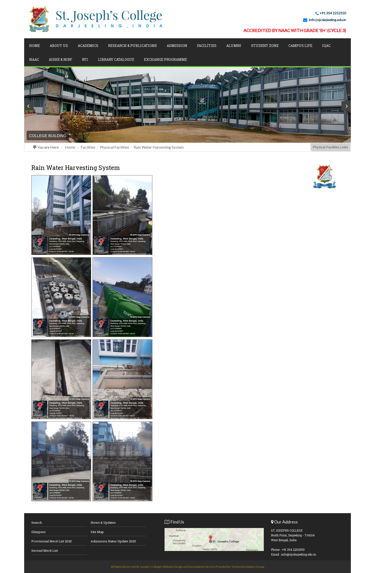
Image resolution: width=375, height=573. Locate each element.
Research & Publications (132, 45)
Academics (88, 45)
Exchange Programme (165, 59)
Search (36, 522)
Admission (177, 45)
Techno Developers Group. (248, 566)
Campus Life (300, 45)
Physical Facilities (114, 147)
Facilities (206, 45)
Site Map (97, 532)
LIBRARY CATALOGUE (116, 59)
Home (34, 45)
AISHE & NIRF (60, 59)
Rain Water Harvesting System (159, 147)
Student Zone (265, 45)
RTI (85, 59)
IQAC (326, 45)
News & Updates (103, 522)
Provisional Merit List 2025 (51, 541)
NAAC (34, 59)
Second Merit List (44, 550)
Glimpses (38, 532)
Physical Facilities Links (330, 147)
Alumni (233, 45)
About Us (59, 45)
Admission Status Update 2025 (113, 541)
